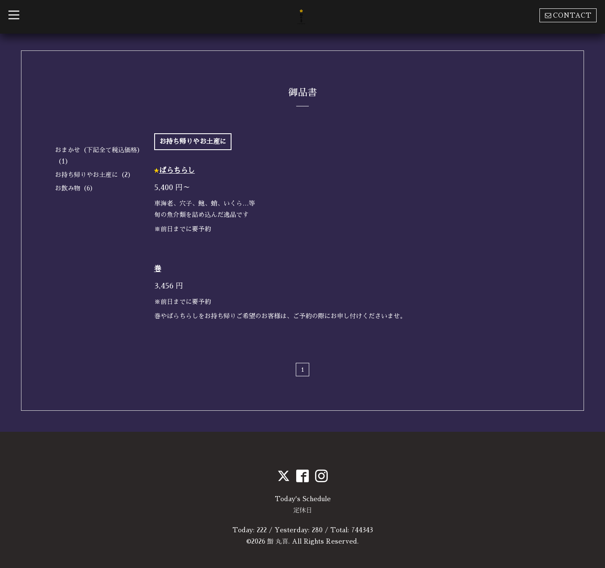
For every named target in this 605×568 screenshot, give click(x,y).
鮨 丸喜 (277, 541)
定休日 (302, 510)
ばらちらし (177, 170)
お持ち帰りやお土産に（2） (94, 175)
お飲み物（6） (75, 188)
